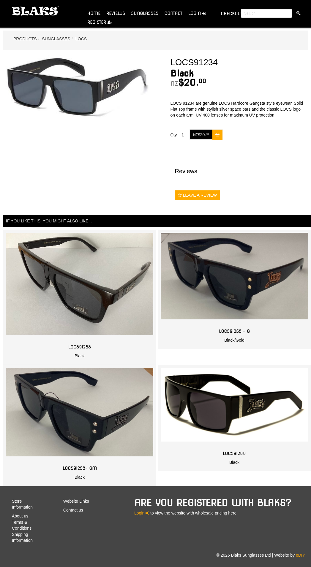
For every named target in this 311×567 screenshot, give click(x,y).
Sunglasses (144, 13)
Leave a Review (197, 195)
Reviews (115, 13)
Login (197, 13)
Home (93, 13)
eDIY (300, 555)
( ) (238, 13)
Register (99, 22)
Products (25, 38)
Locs (81, 38)
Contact (173, 13)
